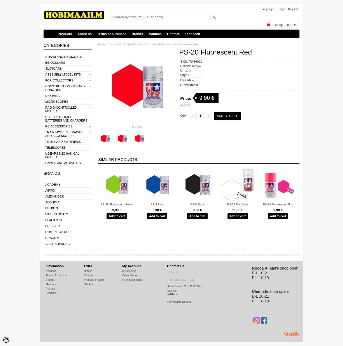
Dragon (52, 238)
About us (84, 34)
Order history (129, 275)
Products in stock (94, 279)
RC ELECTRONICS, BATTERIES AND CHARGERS (66, 118)
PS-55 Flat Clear (237, 204)
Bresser (52, 226)
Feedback (192, 34)
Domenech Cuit (58, 232)
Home (101, 44)
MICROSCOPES (56, 101)
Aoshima (52, 202)
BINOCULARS (55, 62)
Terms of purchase (111, 34)
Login (282, 9)
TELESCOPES (55, 147)
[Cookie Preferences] (6, 340)
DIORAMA (52, 95)
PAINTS (144, 44)
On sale (88, 275)
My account (129, 271)
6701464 (172, 294)
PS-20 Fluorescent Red (185, 44)
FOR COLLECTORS (59, 80)
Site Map (89, 284)
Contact (173, 34)
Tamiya (196, 66)
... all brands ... (58, 243)
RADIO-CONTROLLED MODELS (61, 109)
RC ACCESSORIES (58, 126)
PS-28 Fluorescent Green (117, 204)
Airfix (50, 190)
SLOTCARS (53, 68)
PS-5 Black (197, 204)
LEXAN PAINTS (160, 44)
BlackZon (53, 220)
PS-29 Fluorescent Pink (278, 204)
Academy (52, 184)
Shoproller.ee (291, 334)
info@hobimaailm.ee (179, 301)
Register (293, 9)
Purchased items (132, 279)
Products (65, 34)
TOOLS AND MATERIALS (63, 141)
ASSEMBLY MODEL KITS (63, 74)
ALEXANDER (54, 196)
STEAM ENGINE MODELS (63, 56)
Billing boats (56, 214)
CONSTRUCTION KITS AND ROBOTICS (65, 88)
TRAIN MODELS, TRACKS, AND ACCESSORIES (64, 134)
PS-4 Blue (157, 204)
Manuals (155, 34)
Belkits (51, 208)
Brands (137, 34)
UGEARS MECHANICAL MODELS (62, 155)
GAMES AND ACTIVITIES (63, 163)
